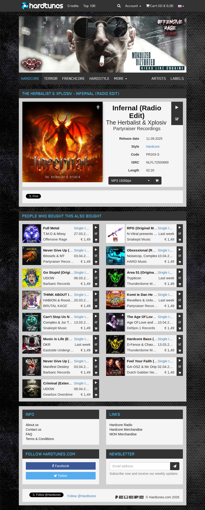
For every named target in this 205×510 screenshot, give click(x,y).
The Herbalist (123, 122)
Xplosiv (157, 122)
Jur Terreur (69, 322)
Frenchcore (73, 78)
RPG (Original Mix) (142, 228)
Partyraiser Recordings (136, 128)
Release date (129, 138)
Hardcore (30, 78)
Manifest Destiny (56, 367)
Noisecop (134, 256)
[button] (119, 6)
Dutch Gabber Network (145, 372)
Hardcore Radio (121, 425)
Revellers (134, 300)
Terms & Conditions (40, 439)
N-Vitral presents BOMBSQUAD (152, 234)
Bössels (49, 256)
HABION (50, 300)
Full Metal (51, 228)
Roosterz (68, 300)
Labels (177, 78)
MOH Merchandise (123, 434)
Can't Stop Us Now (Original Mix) (70, 317)
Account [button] (133, 6)
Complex (150, 256)
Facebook (60, 466)
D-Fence (134, 344)
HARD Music (137, 261)
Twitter (60, 476)
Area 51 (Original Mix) (145, 272)
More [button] (120, 78)
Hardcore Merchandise (126, 429)
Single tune (82, 228)
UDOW (48, 278)
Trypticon (134, 278)
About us (32, 425)
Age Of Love (136, 322)
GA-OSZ (134, 367)
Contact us (33, 429)
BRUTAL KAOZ (55, 306)
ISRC (135, 162)
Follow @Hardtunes (81, 496)
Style (135, 146)
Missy (61, 234)
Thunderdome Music (143, 284)
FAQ (29, 434)
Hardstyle (100, 78)
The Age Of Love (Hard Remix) (152, 317)
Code (135, 154)
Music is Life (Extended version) (70, 339)
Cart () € (159, 6)
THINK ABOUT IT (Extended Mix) (70, 295)
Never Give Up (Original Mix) (67, 250)
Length (133, 170)
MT (62, 256)
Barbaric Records (56, 284)
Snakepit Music (139, 239)
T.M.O (48, 234)
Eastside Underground (60, 350)
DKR (47, 344)
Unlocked (153, 300)
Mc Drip (151, 367)
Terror (51, 78)
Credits (73, 6)
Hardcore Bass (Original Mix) (151, 339)
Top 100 (89, 6)
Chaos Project (155, 344)
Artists (159, 78)
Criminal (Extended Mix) (63, 383)
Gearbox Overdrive (58, 394)
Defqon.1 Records (141, 328)
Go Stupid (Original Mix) (63, 272)
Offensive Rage (55, 239)
